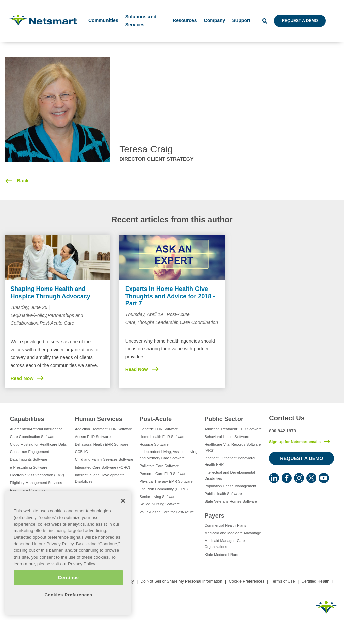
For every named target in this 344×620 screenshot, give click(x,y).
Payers (214, 515)
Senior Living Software (158, 497)
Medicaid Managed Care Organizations (224, 544)
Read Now (22, 378)
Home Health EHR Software (163, 437)
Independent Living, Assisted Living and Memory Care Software (169, 455)
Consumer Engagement (29, 452)
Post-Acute (156, 419)
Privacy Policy (60, 543)
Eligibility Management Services (36, 483)
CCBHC (81, 452)
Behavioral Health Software (226, 437)
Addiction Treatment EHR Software (103, 429)
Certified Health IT (317, 581)
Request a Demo (300, 20)
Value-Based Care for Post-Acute (167, 512)
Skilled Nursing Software (160, 504)
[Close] (123, 500)
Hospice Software (154, 444)
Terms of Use (283, 581)
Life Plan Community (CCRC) (164, 489)
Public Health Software (223, 494)
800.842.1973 (282, 430)
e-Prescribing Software (28, 467)
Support (241, 20)
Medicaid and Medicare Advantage (232, 533)
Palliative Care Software (159, 466)
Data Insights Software (28, 459)
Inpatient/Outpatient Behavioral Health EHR (229, 461)
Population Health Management (230, 486)
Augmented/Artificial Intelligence (36, 429)
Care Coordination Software (33, 437)
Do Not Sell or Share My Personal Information (181, 581)
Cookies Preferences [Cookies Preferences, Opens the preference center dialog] (68, 594)
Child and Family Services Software (104, 459)
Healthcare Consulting (28, 490)
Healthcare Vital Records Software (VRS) (232, 447)
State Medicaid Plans (221, 554)
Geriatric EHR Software (159, 429)
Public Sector (223, 419)
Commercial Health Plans (225, 525)
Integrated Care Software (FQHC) (102, 467)
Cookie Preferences (246, 581)
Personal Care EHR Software (164, 474)
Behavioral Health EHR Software (102, 444)
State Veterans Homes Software (230, 501)
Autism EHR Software (93, 437)
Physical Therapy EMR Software (166, 481)
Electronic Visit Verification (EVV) (37, 475)
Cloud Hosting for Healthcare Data (38, 444)
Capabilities (27, 419)
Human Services (98, 419)
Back (22, 180)
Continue (68, 577)
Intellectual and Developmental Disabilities (100, 478)
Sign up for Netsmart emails (295, 442)
